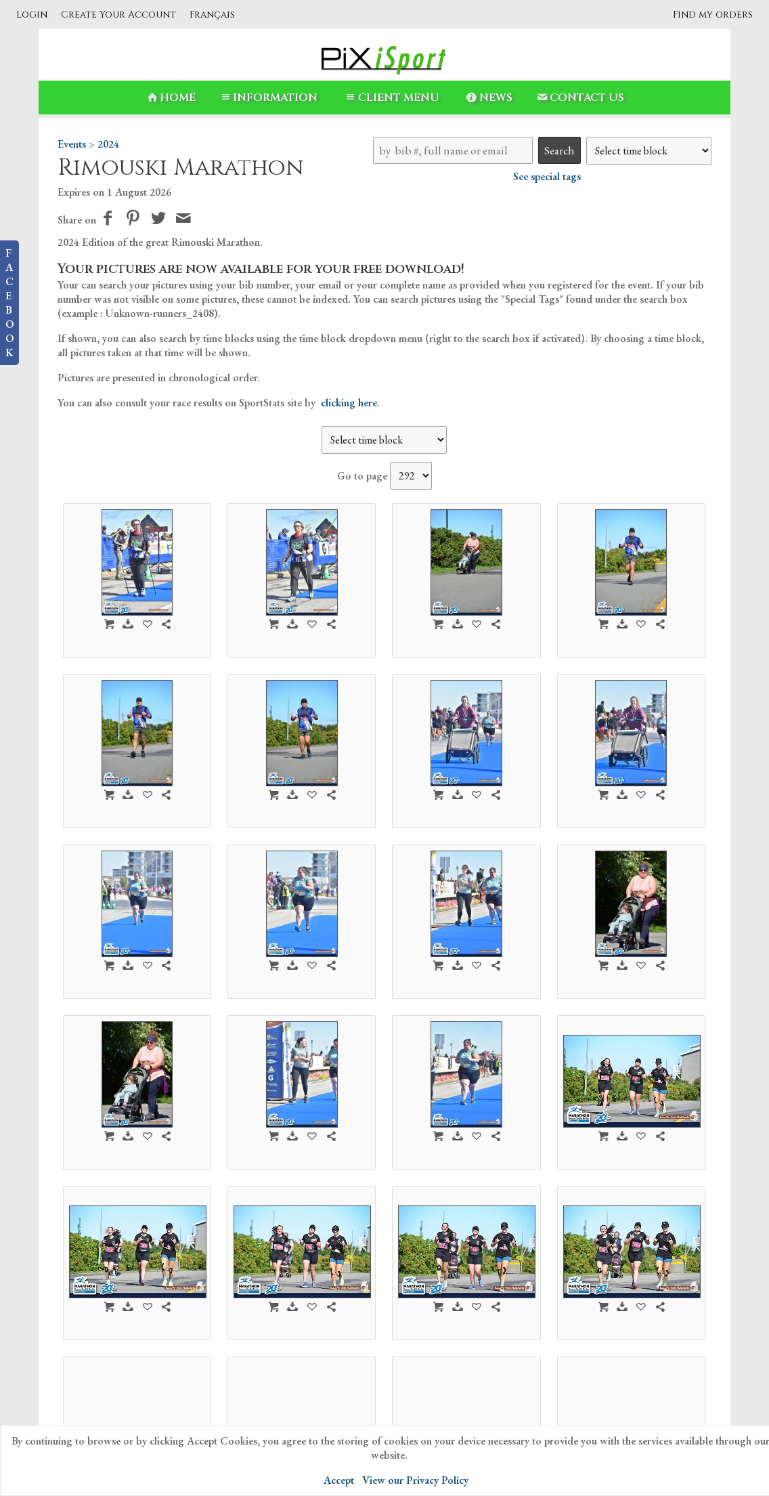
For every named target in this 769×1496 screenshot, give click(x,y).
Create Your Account (118, 14)
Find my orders (713, 14)
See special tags (547, 176)
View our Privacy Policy (415, 1480)
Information (267, 97)
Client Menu (391, 97)
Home (170, 97)
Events (72, 144)
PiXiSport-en (299, 1413)
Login (31, 14)
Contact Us (579, 97)
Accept (339, 1480)
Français (212, 14)
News (488, 97)
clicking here (349, 403)
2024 (108, 144)
